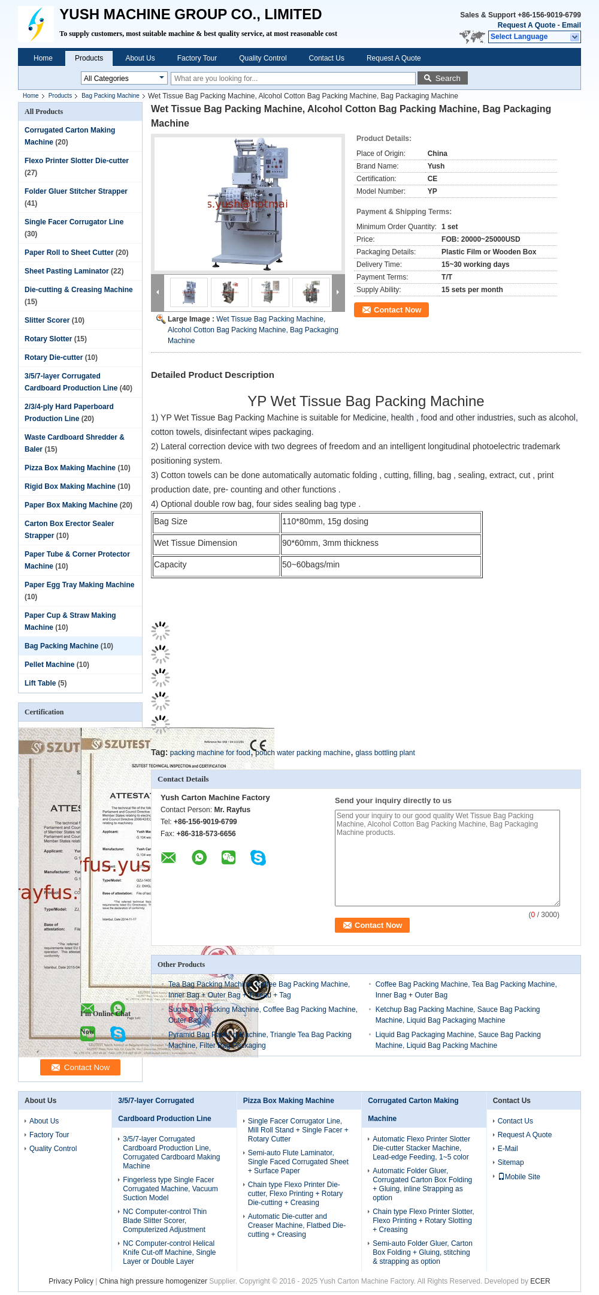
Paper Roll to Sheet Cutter (69, 252)
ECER (540, 1281)
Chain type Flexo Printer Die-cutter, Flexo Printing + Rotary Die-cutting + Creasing (295, 1193)
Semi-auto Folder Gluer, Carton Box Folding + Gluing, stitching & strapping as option (423, 1252)
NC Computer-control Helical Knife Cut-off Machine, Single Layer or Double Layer (169, 1252)
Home (43, 58)
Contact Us (326, 58)
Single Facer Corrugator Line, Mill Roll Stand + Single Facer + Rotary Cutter (298, 1130)
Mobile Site (519, 1177)
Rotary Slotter (48, 339)
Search (448, 78)
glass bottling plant (385, 753)
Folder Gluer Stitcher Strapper (76, 191)
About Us (140, 58)
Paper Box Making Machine (71, 505)
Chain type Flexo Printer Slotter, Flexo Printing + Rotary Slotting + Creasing (423, 1220)
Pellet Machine (49, 664)
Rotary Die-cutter (54, 357)
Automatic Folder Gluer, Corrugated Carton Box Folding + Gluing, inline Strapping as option (422, 1184)
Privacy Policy (71, 1281)
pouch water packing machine (302, 753)
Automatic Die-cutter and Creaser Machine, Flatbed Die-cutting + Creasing (297, 1225)
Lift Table (40, 683)
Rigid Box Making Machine (70, 486)
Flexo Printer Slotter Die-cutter (77, 161)
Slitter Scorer (47, 320)
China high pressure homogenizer (153, 1281)
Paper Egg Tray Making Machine (79, 585)
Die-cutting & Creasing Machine (79, 290)
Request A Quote (526, 25)
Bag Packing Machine (110, 95)
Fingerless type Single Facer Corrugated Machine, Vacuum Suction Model (170, 1189)
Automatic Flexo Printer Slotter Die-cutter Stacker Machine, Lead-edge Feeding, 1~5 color (421, 1148)
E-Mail (508, 1148)
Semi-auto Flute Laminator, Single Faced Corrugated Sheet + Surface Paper (298, 1162)
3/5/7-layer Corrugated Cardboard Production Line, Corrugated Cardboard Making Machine (171, 1152)
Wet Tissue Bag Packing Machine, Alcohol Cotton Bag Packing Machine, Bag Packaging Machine (253, 330)
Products (89, 58)
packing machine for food (210, 753)
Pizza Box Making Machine (70, 468)
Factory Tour (197, 58)
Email (571, 25)
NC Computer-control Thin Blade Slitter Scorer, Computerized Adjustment (165, 1220)
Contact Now (397, 309)
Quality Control (262, 58)
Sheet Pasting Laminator (67, 271)
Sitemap (511, 1162)
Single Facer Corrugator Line (74, 222)
